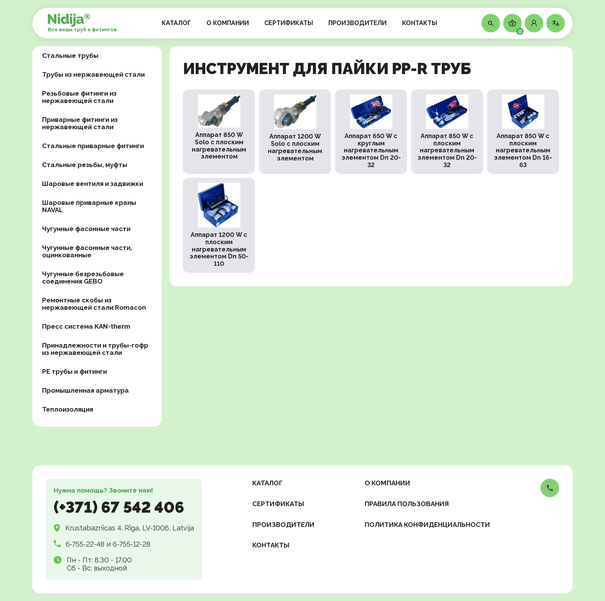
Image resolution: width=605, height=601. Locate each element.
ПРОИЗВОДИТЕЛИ (357, 23)
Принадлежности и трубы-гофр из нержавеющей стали (95, 348)
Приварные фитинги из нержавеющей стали (80, 123)
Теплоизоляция (67, 409)
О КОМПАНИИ (227, 23)
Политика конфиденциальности (427, 524)
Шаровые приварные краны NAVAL (89, 206)
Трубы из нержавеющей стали (93, 74)
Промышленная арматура (85, 390)
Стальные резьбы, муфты (84, 165)
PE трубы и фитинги (74, 371)
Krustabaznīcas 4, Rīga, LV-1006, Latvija (129, 528)
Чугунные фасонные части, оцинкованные (87, 251)
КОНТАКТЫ (419, 23)
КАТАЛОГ (176, 23)
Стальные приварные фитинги (93, 146)
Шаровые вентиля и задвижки (92, 183)
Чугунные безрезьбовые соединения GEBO (83, 277)
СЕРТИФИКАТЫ (288, 23)
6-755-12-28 (131, 544)
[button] (534, 23)
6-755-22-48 (85, 544)
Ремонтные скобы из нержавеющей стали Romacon (94, 303)
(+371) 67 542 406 (119, 507)
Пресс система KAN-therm (86, 326)
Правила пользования (407, 504)
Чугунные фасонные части (86, 229)
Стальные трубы (70, 55)
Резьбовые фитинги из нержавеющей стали (79, 97)
